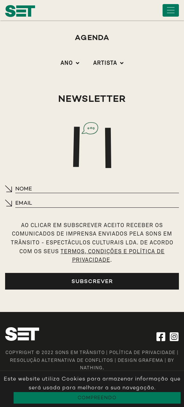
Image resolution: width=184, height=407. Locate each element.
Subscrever (92, 281)
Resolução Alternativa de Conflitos (61, 360)
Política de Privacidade (142, 352)
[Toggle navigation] (171, 10)
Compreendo (97, 398)
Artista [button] (105, 63)
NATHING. (92, 368)
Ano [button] (67, 63)
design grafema (140, 360)
